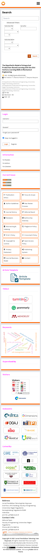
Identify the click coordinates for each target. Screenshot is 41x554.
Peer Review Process (27, 204)
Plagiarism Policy (29, 226)
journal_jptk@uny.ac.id (10, 529)
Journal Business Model (11, 259)
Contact (26, 258)
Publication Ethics (9, 196)
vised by (12, 362)
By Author (23, 26)
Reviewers (8, 218)
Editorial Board (28, 212)
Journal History (10, 212)
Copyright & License (9, 242)
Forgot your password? (11, 133)
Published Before (9, 39)
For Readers (6, 160)
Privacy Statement (7, 250)
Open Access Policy (28, 242)
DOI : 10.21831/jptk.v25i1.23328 (14, 75)
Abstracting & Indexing (10, 227)
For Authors (6, 163)
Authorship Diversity (27, 219)
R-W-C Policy (9, 235)
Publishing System (27, 250)
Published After (8, 26)
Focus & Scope (28, 195)
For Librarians (7, 166)
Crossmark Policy (29, 235)
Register (14, 144)
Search (35, 56)
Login (6, 144)
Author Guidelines (11, 203)
